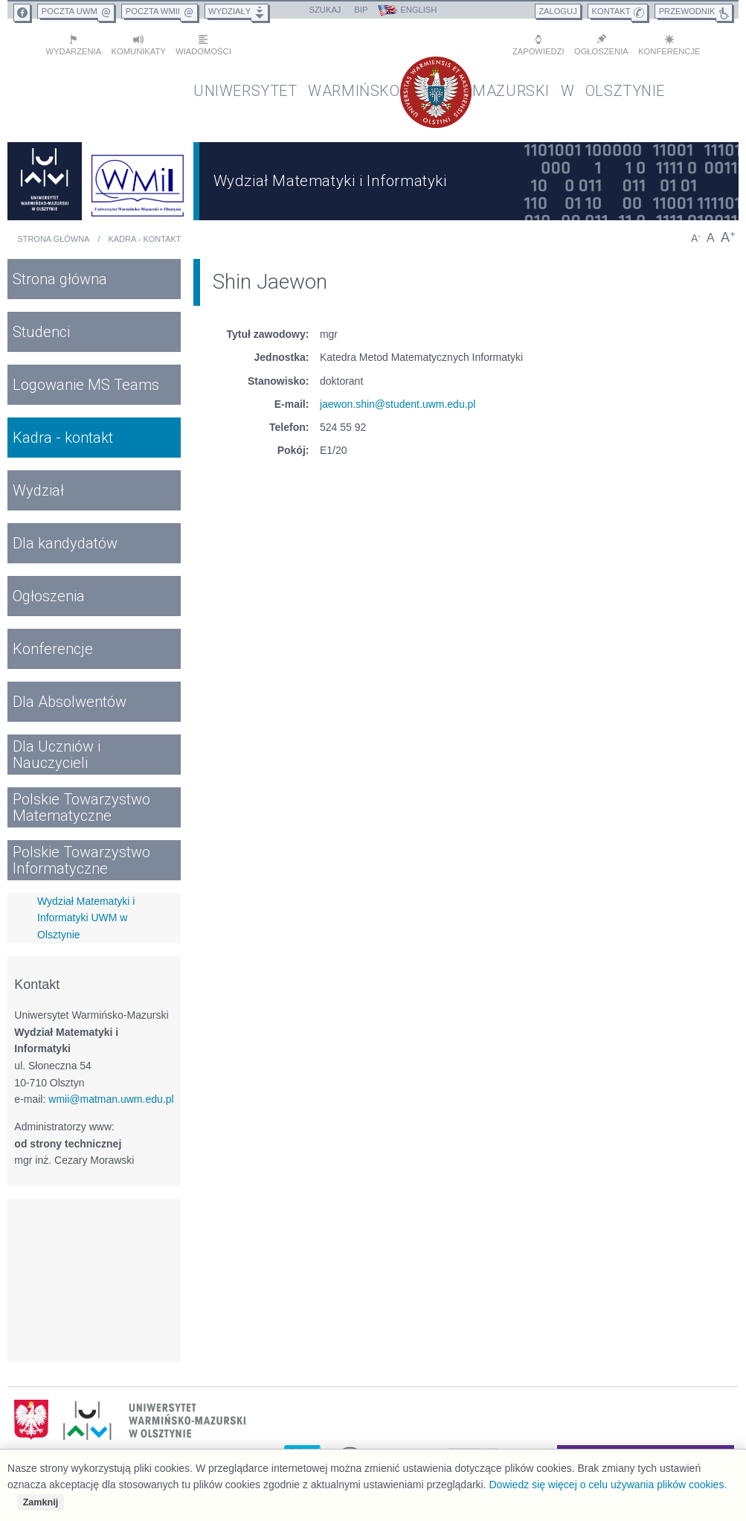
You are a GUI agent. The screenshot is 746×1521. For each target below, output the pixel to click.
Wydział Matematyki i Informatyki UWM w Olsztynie (86, 912)
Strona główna (53, 233)
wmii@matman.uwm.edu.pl (110, 1093)
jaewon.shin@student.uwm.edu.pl (398, 398)
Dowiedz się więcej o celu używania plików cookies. (608, 1484)
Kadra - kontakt (144, 233)
